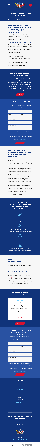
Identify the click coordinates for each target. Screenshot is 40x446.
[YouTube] (21, 439)
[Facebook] (16, 439)
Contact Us (20, 94)
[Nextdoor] (23, 439)
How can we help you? (12, 125)
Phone (9, 114)
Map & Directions (20, 402)
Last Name (23, 111)
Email (22, 114)
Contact (20, 394)
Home (20, 383)
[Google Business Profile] (13, 439)
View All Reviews (20, 323)
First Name (10, 111)
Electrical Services (20, 389)
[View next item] (21, 317)
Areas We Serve (20, 392)
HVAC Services (20, 385)
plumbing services (11, 277)
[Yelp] (18, 439)
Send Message (20, 142)
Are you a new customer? (12, 121)
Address (9, 118)
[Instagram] (26, 439)
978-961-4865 (20, 426)
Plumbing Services (20, 387)
